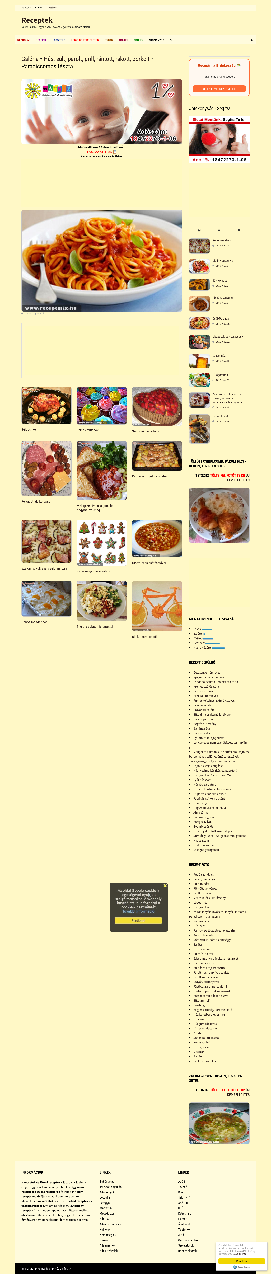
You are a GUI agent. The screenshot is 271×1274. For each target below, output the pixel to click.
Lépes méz (219, 356)
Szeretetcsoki (186, 1245)
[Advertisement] (101, 183)
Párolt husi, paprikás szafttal (211, 972)
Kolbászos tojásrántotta (209, 968)
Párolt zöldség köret (206, 977)
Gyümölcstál (220, 416)
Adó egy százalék (110, 1224)
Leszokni (105, 1197)
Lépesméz (200, 1019)
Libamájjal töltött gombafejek (212, 831)
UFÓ (180, 1208)
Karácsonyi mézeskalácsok (95, 571)
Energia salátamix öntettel (95, 626)
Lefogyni (105, 1203)
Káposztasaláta (203, 935)
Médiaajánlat (61, 1268)
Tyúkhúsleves (202, 780)
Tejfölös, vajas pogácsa (208, 766)
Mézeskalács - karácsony (227, 336)
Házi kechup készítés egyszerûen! (215, 770)
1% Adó (182, 1187)
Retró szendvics (222, 240)
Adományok (156, 40)
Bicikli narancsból (144, 637)
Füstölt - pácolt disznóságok (212, 991)
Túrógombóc (220, 375)
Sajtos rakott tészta (206, 1038)
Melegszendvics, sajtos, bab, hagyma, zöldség (96, 508)
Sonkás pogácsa (204, 817)
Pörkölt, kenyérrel (222, 297)
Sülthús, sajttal (203, 954)
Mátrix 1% (106, 1208)
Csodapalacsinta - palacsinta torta (215, 682)
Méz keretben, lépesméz (209, 1014)
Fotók (108, 40)
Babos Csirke (201, 733)
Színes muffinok (88, 430)
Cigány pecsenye (222, 260)
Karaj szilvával (202, 822)
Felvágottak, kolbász (35, 501)
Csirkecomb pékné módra (149, 476)
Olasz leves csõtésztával (149, 563)
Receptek (37, 20)
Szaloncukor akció (205, 1061)
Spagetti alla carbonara (208, 677)
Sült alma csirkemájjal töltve (212, 714)
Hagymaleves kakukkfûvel (210, 808)
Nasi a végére (209, 648)
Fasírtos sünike (203, 691)
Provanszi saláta (204, 710)
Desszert (206, 643)
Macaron (199, 1052)
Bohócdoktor (107, 1181)
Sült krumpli (201, 1000)
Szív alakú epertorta (146, 431)
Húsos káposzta (203, 949)
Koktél (123, 40)
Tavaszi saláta (202, 705)
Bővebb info (240, 1254)
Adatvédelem (45, 1268)
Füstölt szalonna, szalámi (210, 986)
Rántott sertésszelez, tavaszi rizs (214, 930)
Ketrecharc (184, 1213)
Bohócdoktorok (187, 1251)
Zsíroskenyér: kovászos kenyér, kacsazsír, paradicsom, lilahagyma (227, 398)
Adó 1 (181, 1181)
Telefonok (184, 1229)
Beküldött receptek (85, 40)
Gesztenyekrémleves (206, 672)
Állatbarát (184, 1224)
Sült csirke (28, 429)
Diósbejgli (199, 1005)
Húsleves (199, 926)
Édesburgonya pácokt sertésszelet (215, 958)
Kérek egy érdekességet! (219, 89)
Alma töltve (200, 812)
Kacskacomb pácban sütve (210, 996)
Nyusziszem (201, 840)
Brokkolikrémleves (205, 696)
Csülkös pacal (221, 318)
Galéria (30, 59)
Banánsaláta (201, 728)
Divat (181, 1192)
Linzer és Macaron (205, 1028)
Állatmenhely (108, 1245)
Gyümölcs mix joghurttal (209, 738)
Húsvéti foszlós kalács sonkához (214, 789)
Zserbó (198, 1033)
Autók (181, 1235)
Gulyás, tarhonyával (206, 982)
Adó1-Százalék (109, 1251)
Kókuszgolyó (201, 1042)
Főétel (203, 638)
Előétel (199, 634)
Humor (182, 1219)
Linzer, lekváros (203, 1047)
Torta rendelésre (204, 963)
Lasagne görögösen (206, 850)
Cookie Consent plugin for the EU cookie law (241, 1267)
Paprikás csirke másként (209, 798)
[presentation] (199, 230)
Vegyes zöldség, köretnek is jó (212, 1010)
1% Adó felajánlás (111, 1187)
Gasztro (59, 40)
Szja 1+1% (184, 1197)
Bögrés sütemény (204, 724)
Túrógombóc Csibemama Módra (214, 775)
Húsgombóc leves (205, 1024)
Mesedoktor (107, 1213)
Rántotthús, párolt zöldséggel (212, 940)
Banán (197, 1056)
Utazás (104, 1240)
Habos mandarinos (34, 622)
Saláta (197, 944)
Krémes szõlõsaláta (206, 686)
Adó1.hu (183, 1203)
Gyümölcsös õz (203, 826)
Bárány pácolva (203, 719)
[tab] (199, 230)
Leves (202, 629)
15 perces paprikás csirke (209, 794)
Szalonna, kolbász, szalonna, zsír (44, 568)
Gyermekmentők (188, 1240)
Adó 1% (138, 40)
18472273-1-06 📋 (102, 151)
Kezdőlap (23, 40)
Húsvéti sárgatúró (205, 784)
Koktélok (105, 1229)
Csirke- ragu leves (204, 845)
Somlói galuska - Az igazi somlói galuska (219, 836)
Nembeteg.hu (108, 1235)
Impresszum (28, 1268)
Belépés (52, 7)
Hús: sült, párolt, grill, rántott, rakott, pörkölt (97, 59)
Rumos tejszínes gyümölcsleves (214, 700)
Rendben (241, 1261)
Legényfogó (201, 803)
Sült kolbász (219, 280)
